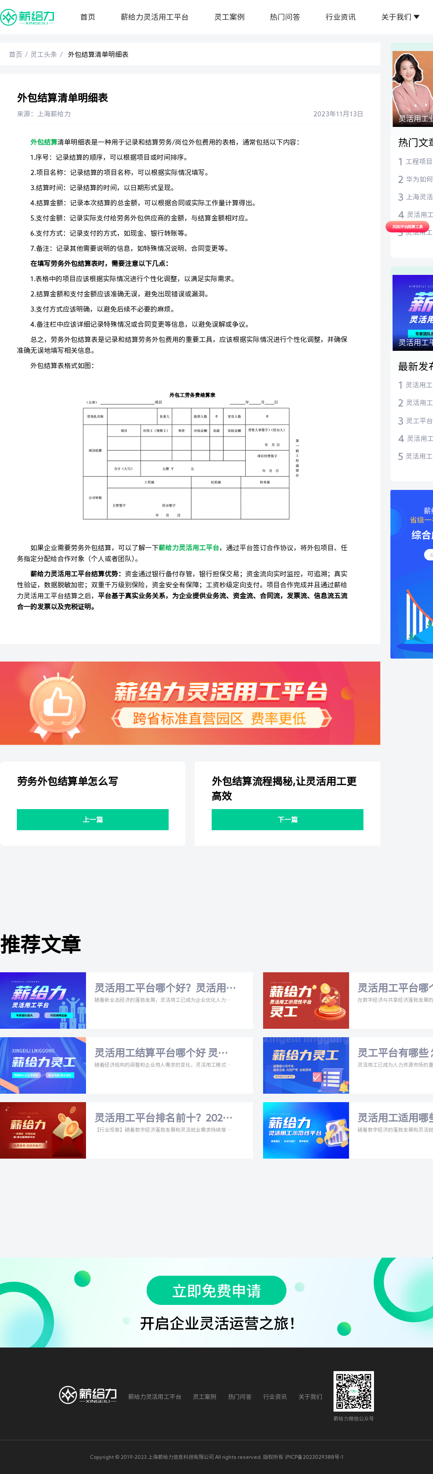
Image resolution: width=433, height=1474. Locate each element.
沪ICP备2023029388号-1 (314, 1456)
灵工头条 (43, 54)
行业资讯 (340, 17)
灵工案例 (229, 17)
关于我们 (396, 17)
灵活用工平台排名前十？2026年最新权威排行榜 (161, 1119)
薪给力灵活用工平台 (155, 17)
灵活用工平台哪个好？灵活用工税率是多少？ (160, 989)
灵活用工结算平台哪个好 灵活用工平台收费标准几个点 (161, 1054)
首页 (87, 17)
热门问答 (285, 17)
